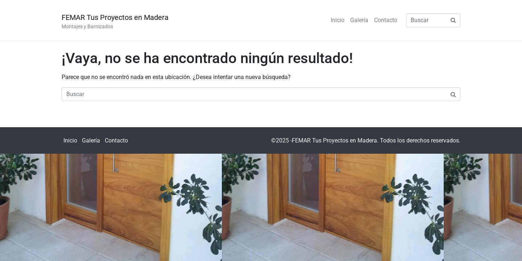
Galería (359, 20)
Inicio (337, 20)
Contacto (385, 20)
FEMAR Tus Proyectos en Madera (115, 17)
